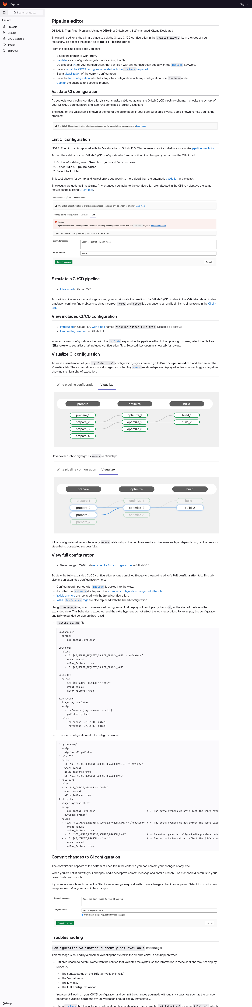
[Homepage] (5, 4)
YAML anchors (78, 595)
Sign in (244, 4)
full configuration (92, 78)
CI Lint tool (99, 190)
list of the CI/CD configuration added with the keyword (120, 69)
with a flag (111, 327)
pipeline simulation (216, 148)
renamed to (125, 565)
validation (185, 178)
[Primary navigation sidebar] (4, 12)
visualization (85, 73)
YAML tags (85, 600)
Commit (74, 82)
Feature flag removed (86, 331)
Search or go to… (25, 12)
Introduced (80, 289)
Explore (15, 4)
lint (87, 64)
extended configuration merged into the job (148, 591)
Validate (74, 60)
